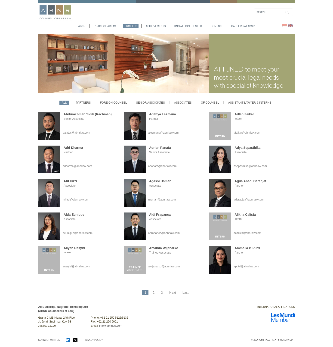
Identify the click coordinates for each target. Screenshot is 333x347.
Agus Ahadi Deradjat (250, 181)
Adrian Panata (160, 148)
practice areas (105, 26)
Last (185, 292)
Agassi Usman (160, 181)
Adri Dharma (73, 148)
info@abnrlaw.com (110, 325)
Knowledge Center (188, 26)
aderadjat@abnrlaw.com (249, 199)
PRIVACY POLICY (93, 340)
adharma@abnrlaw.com (77, 166)
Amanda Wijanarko (163, 248)
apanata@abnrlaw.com (162, 166)
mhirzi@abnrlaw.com (76, 199)
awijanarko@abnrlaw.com (164, 266)
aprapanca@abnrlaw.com (164, 233)
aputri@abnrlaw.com (246, 266)
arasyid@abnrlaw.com (76, 266)
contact (216, 26)
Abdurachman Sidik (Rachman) (88, 114)
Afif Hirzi (70, 181)
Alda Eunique (74, 214)
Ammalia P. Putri (247, 248)
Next (172, 292)
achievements (156, 26)
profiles (130, 26)
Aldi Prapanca (160, 214)
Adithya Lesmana (162, 114)
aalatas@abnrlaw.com (76, 132)
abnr (82, 26)
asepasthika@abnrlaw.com (250, 166)
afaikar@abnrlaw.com (247, 132)
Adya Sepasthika (247, 148)
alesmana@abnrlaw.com (163, 132)
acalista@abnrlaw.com (247, 233)
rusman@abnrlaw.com (162, 199)
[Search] (273, 12)
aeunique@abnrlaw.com (77, 233)
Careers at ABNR (243, 26)
